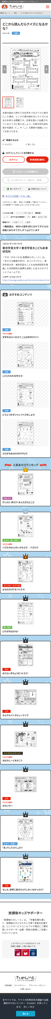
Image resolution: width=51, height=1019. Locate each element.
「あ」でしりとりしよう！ (12, 847)
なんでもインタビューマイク (15, 715)
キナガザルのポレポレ (12, 753)
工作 (6, 711)
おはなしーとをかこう (12, 760)
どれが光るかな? (10, 631)
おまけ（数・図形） (12, 540)
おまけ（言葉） (10, 843)
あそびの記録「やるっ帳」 (18, 196)
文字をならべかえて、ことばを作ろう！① (20, 337)
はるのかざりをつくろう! (13, 589)
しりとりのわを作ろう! (12, 375)
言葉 (15, 13)
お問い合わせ (25, 989)
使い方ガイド (15, 188)
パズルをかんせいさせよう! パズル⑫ (20, 547)
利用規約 (8, 985)
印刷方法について (38, 188)
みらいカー (7, 805)
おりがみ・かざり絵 (12, 585)
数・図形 (7, 627)
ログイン (13, 159)
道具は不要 (42, 217)
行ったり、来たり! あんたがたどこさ (18, 502)
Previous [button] (4, 69)
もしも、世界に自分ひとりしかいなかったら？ (23, 889)
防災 (6, 669)
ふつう (6, 217)
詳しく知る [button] (29, 1006)
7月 (28, 217)
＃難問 (27, 222)
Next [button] (46, 69)
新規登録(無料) (37, 159)
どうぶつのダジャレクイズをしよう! (18, 414)
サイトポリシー (20, 985)
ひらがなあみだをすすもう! (14, 453)
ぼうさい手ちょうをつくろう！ (15, 673)
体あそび (7, 498)
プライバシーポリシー (37, 985)
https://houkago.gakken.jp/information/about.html (26, 280)
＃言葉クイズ (17, 222)
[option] (25, 69)
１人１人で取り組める (24, 213)
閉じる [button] (25, 1013)
